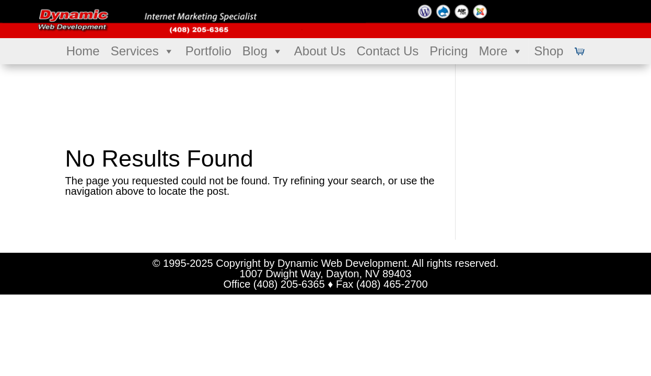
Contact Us (388, 51)
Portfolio (208, 51)
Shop (548, 51)
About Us (320, 51)
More (501, 51)
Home (83, 51)
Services (143, 51)
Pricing (448, 51)
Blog (262, 51)
